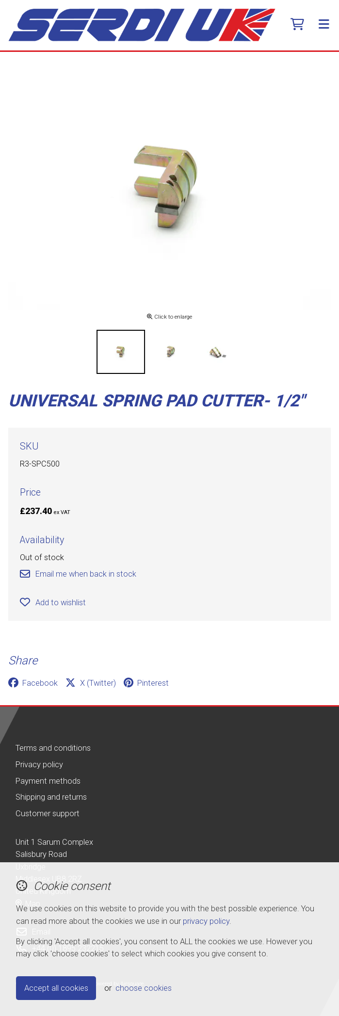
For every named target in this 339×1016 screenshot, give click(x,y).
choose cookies (143, 988)
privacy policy (206, 921)
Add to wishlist (52, 602)
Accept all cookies (56, 988)
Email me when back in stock (78, 574)
